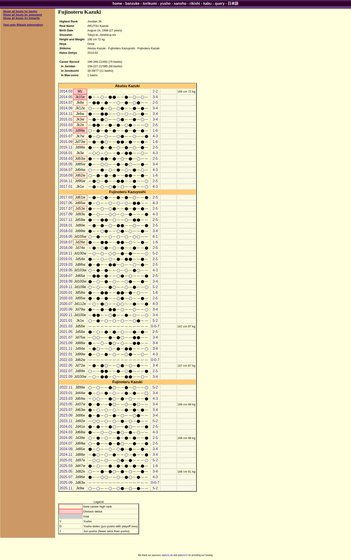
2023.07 (66, 410)
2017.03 (66, 197)
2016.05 (66, 164)
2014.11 (66, 114)
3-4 (155, 97)
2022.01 (66, 354)
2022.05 (66, 365)
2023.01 (66, 393)
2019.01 (66, 259)
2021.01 (66, 320)
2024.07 (66, 443)
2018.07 (66, 242)
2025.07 (66, 477)
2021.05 (66, 332)
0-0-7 (155, 326)
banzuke (132, 3)
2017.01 (66, 186)
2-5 (155, 102)
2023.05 (66, 404)
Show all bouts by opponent (22, 14)
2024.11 (66, 454)
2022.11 (66, 387)
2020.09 (66, 309)
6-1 (155, 236)
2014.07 (66, 102)
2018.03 (66, 231)
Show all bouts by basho (20, 11)
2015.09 (66, 142)
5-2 (155, 253)
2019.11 (66, 287)
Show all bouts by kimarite (21, 18)
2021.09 (66, 343)
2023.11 (66, 421)
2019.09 (66, 281)
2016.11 (66, 181)
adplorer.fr (183, 555)
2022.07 (66, 371)
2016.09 (66, 175)
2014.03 (66, 91)
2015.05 (66, 130)
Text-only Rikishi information (23, 24)
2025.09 (66, 482)
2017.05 (66, 203)
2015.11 (66, 147)
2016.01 (66, 153)
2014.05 (66, 97)
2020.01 (66, 292)
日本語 (233, 3)
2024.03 (66, 432)
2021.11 (66, 348)
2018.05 (66, 236)
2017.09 (66, 214)
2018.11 (66, 253)
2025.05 (66, 471)
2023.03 (66, 398)
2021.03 (66, 326)
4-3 (155, 136)
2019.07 (66, 276)
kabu (207, 3)
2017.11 (66, 220)
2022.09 (66, 376)
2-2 (155, 91)
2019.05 (66, 270)
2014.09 (66, 108)
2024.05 (66, 438)
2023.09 (66, 415)
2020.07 (66, 304)
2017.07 (66, 208)
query (220, 3)
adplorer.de (167, 555)
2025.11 (66, 488)
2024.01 (66, 426)
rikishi (195, 3)
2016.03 (66, 158)
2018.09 (66, 248)
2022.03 (66, 360)
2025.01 (66, 460)
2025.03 (66, 466)
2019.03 (66, 264)
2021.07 (66, 337)
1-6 (155, 130)
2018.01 (66, 225)
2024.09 (66, 449)
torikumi (150, 3)
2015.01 (66, 119)
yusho (165, 3)
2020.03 (66, 298)
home (117, 3)
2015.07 (66, 136)
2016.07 (66, 170)
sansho (180, 3)
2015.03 (66, 125)
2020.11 (66, 315)
